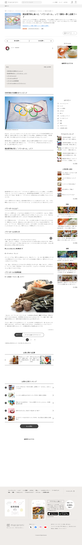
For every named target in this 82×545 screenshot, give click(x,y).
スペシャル (38, 492)
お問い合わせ (68, 524)
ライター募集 (62, 524)
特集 (9, 492)
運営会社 (52, 528)
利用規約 (56, 528)
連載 (13, 492)
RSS (61, 526)
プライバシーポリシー (63, 528)
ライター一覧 (57, 524)
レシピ (19, 490)
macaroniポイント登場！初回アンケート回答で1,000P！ (36, 25)
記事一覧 (52, 524)
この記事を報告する (51, 329)
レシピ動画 (55, 2)
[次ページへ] (34, 339)
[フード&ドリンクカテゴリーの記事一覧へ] (25, 29)
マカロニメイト (19, 492)
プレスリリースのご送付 (55, 526)
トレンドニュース (11, 490)
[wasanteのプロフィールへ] (29, 48)
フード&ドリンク (55, 490)
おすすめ (65, 2)
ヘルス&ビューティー (45, 490)
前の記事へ (17, 40)
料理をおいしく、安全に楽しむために (69, 526)
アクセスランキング (29, 492)
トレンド (60, 2)
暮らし (37, 490)
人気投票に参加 (46, 492)
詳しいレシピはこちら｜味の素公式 (13, 248)
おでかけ (31, 490)
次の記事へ (41, 40)
